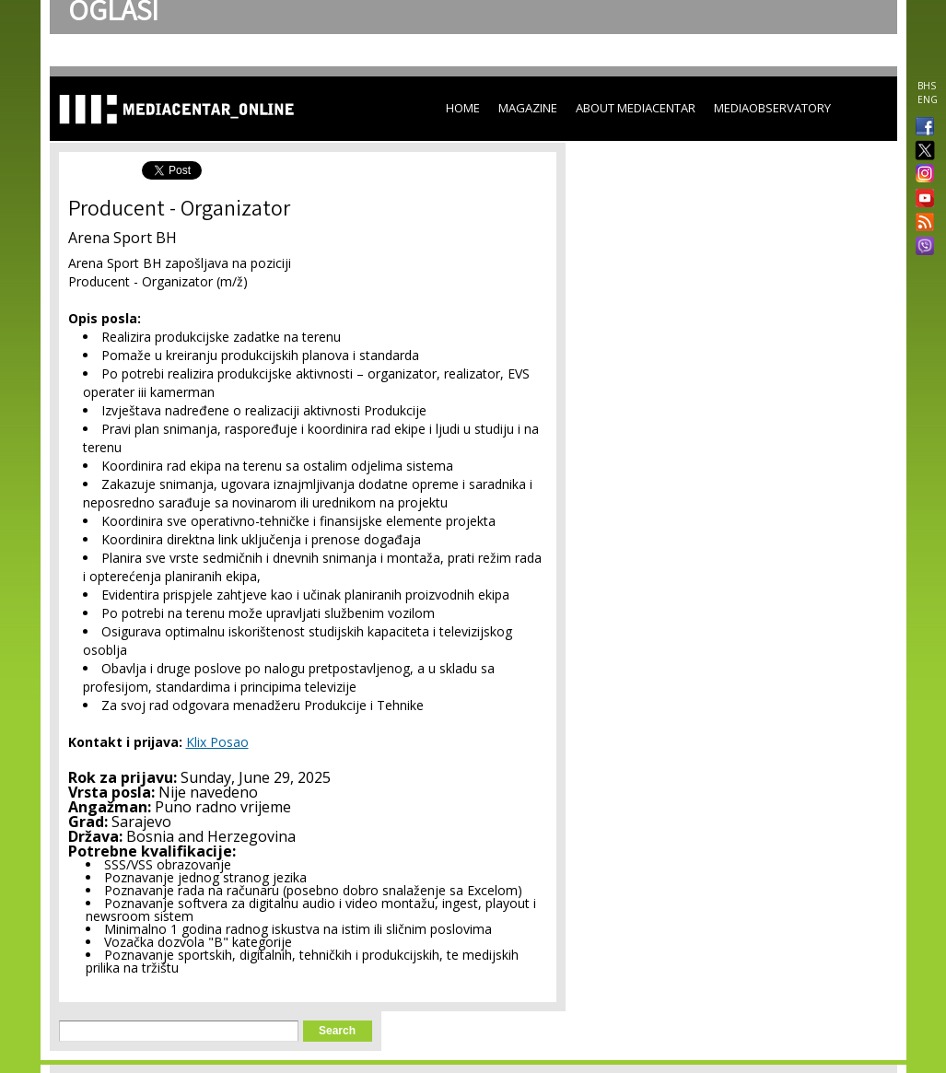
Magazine (527, 107)
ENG (927, 99)
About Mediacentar (635, 107)
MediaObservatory (772, 107)
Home (463, 107)
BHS (926, 85)
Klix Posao (217, 742)
